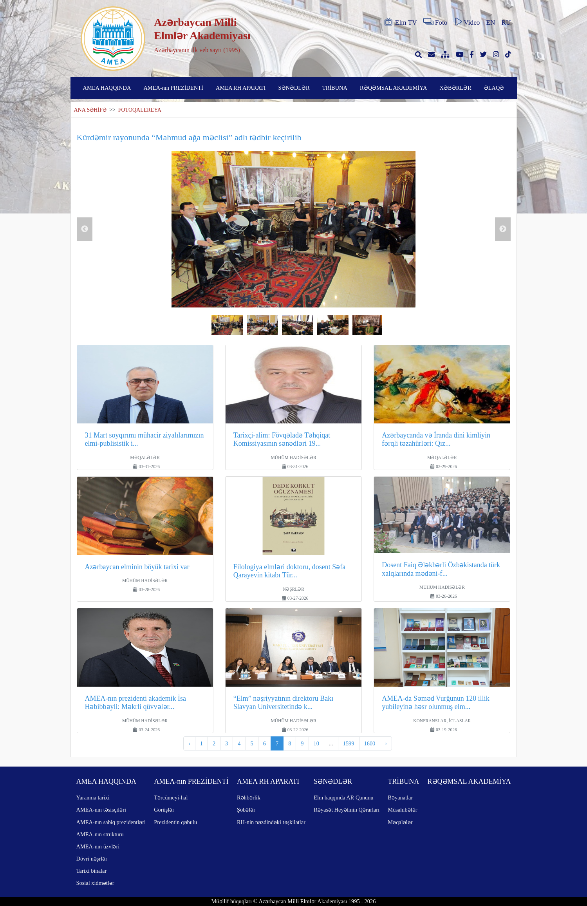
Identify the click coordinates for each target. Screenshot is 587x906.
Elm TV (400, 22)
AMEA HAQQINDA (107, 88)
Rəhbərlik (248, 797)
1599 (348, 743)
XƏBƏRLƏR (455, 88)
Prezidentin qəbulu (175, 822)
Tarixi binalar (91, 871)
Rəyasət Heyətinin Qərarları (346, 810)
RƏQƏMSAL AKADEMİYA (393, 88)
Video (466, 22)
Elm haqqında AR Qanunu (343, 797)
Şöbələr (246, 810)
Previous (84, 229)
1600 (370, 743)
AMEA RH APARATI (241, 88)
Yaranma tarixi (93, 797)
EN (490, 22)
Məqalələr (400, 822)
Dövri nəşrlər (92, 858)
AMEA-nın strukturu (100, 834)
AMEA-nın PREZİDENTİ (173, 88)
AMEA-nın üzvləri (98, 846)
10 (316, 743)
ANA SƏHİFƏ (90, 110)
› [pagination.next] (386, 743)
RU (506, 22)
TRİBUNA (334, 88)
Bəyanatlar (400, 797)
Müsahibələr (402, 810)
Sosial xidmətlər (95, 883)
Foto (435, 22)
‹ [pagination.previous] (189, 743)
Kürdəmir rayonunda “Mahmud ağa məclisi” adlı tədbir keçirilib (189, 137)
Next (503, 229)
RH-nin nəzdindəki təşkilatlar (271, 822)
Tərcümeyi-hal (171, 797)
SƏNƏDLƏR (294, 88)
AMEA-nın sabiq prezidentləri (111, 822)
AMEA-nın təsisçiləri (101, 810)
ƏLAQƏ (494, 88)
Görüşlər (164, 810)
